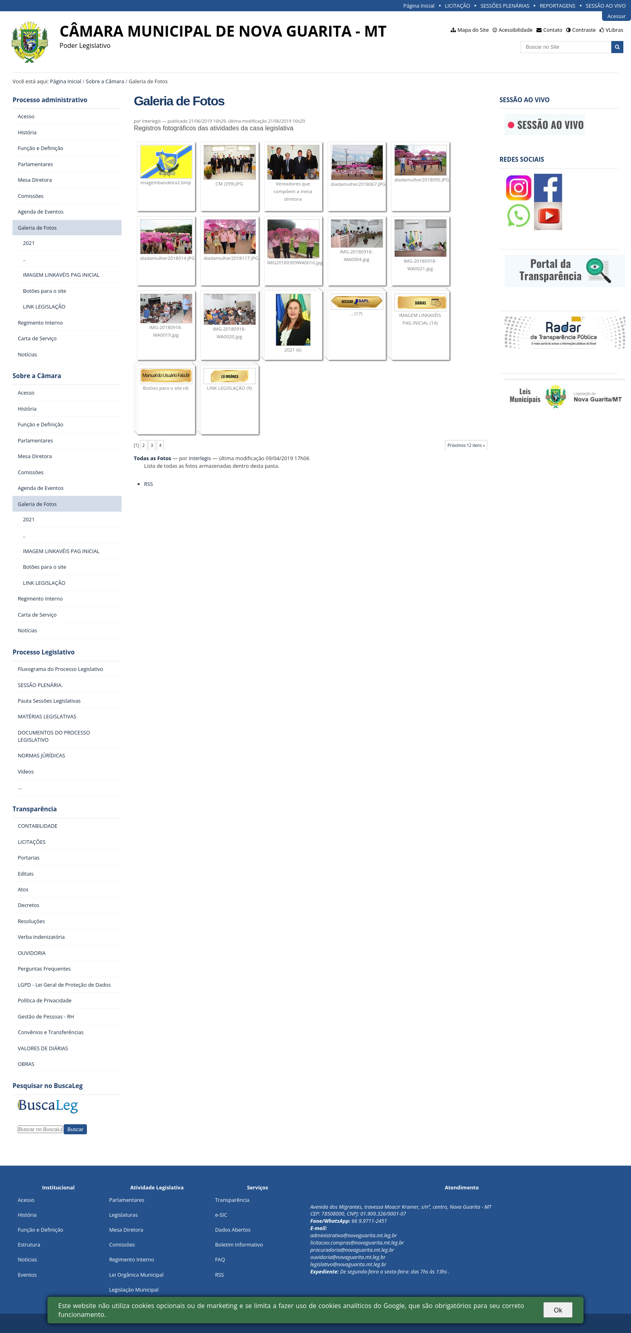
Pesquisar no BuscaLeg (47, 1086)
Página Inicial (419, 5)
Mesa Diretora (126, 1229)
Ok (558, 1310)
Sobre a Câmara (105, 81)
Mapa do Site (473, 29)
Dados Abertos (233, 1229)
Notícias (27, 1259)
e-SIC (221, 1214)
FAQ (220, 1259)
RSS (148, 484)
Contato (553, 29)
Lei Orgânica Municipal (136, 1274)
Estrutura (29, 1244)
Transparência (34, 809)
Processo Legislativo (43, 652)
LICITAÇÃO (457, 5)
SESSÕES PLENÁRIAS (504, 5)
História (27, 1214)
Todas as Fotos (152, 458)
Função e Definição (40, 1229)
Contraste (584, 29)
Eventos (27, 1274)
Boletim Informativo (239, 1244)
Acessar (616, 16)
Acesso (26, 1199)
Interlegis (200, 458)
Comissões (122, 1244)
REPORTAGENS (557, 5)
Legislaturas (123, 1214)
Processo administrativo (49, 100)
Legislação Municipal (134, 1289)
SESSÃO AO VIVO (606, 5)
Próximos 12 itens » (466, 445)
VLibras (614, 29)
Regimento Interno (131, 1259)
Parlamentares (126, 1199)
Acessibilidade (515, 29)
